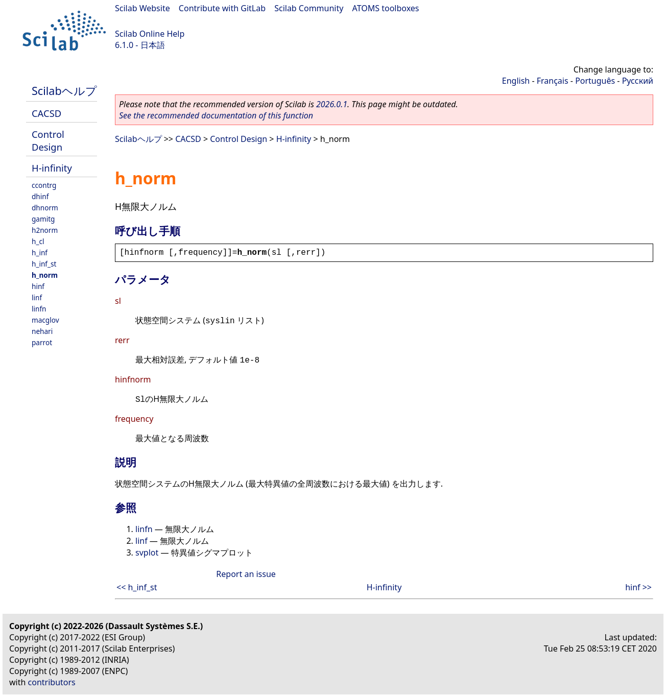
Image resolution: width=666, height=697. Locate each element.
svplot (146, 552)
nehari (42, 331)
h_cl (38, 241)
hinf (38, 286)
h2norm (45, 230)
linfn (39, 309)
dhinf (40, 196)
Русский (637, 80)
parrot (42, 342)
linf (37, 297)
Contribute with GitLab (222, 8)
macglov (45, 320)
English (516, 80)
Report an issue (245, 574)
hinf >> (638, 587)
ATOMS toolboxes (385, 8)
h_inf (39, 252)
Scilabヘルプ (64, 90)
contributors (52, 682)
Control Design (48, 140)
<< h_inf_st (136, 587)
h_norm (45, 275)
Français (552, 80)
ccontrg (44, 185)
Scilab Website (142, 8)
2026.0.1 (331, 104)
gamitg (43, 219)
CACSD (46, 113)
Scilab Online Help (149, 33)
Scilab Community (308, 8)
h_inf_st (44, 264)
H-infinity (52, 167)
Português (595, 80)
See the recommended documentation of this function (216, 115)
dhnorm (45, 207)
